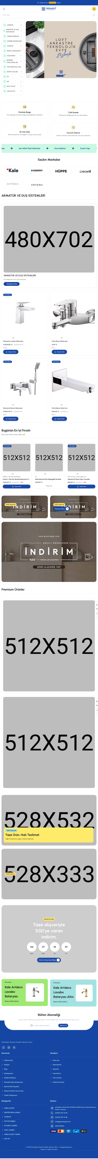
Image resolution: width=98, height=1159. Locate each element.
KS (12, 76)
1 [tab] (59, 76)
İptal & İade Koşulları (11, 1087)
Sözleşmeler (8, 1074)
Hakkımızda (8, 1061)
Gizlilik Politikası (10, 1078)
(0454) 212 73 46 (61, 1114)
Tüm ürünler (57, 1078)
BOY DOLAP (12, 86)
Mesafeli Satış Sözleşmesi (13, 1083)
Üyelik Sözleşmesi (10, 1096)
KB (12, 81)
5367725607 (59, 1127)
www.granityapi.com (66, 1148)
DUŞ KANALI (12, 55)
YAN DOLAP (12, 91)
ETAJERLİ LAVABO (10, 1126)
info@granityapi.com (63, 1122)
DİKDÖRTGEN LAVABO (12, 1113)
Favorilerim (57, 1074)
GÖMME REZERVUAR (12, 41)
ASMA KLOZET (9, 1109)
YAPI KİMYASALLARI (12, 66)
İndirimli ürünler (58, 1083)
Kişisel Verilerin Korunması (13, 1092)
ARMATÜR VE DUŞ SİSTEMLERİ (12, 31)
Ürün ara (6, 15)
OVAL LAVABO (9, 1131)
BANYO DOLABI (12, 71)
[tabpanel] (61, 49)
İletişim (7, 1065)
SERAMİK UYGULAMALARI (12, 61)
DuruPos (54, 1150)
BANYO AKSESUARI (12, 50)
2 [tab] (65, 76)
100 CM (7, 1139)
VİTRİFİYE (12, 25)
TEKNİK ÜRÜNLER (12, 36)
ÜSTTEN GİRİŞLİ (9, 1122)
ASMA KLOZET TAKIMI (12, 1135)
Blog (5, 1070)
